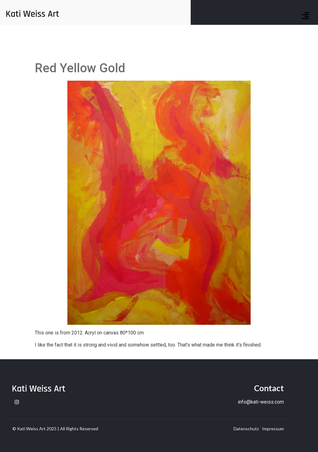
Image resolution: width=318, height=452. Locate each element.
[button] (305, 16)
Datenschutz (246, 428)
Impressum (273, 428)
